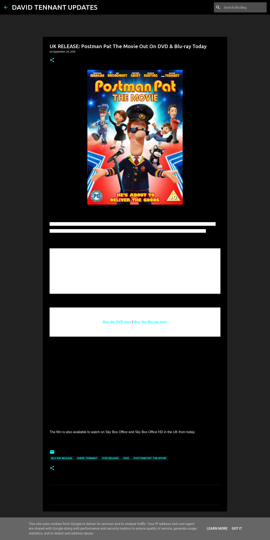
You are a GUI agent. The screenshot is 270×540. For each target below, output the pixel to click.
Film (126, 458)
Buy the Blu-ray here (150, 322)
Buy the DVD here (117, 322)
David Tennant (87, 458)
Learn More (217, 528)
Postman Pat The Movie (150, 458)
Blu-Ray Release (61, 458)
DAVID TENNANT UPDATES (54, 7)
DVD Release (110, 458)
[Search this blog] (244, 7)
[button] (52, 60)
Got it (237, 528)
